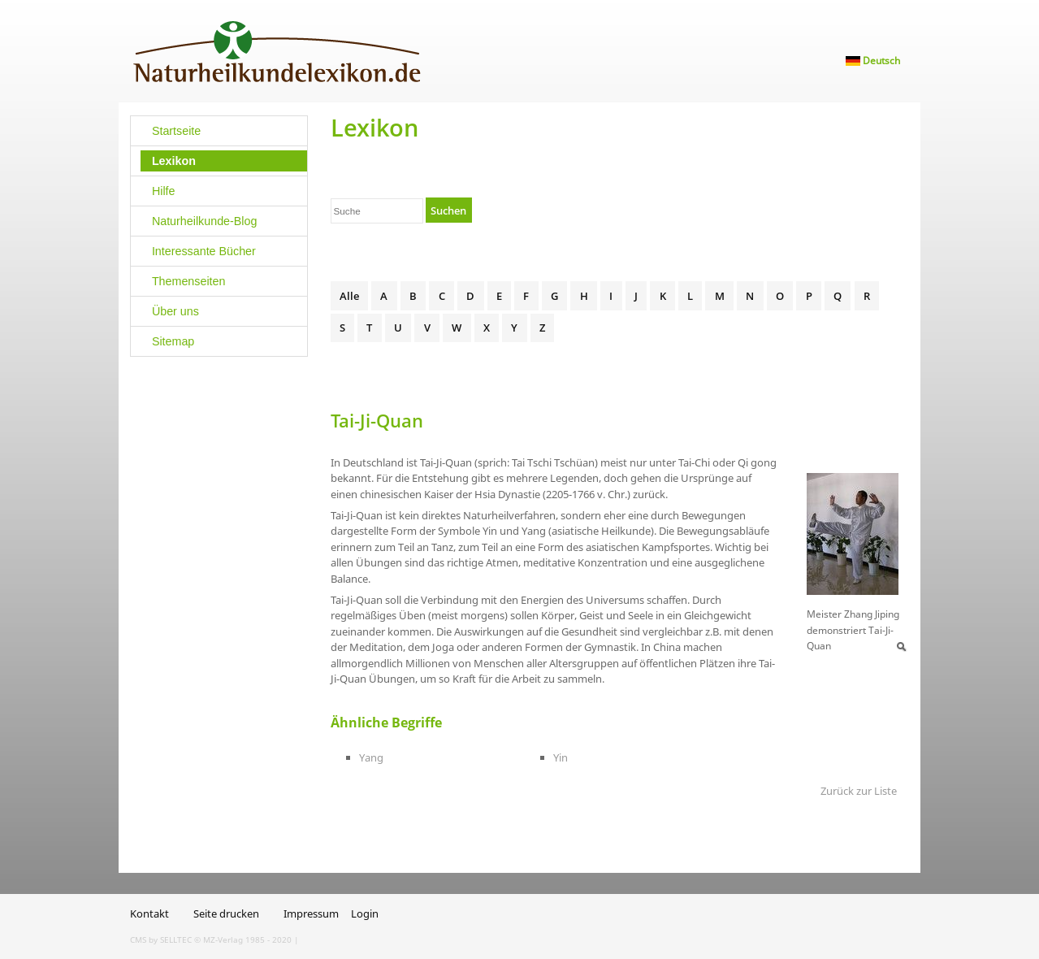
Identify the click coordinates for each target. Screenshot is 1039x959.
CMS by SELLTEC (161, 939)
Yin (560, 757)
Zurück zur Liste (858, 790)
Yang (371, 757)
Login (365, 913)
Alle (349, 296)
